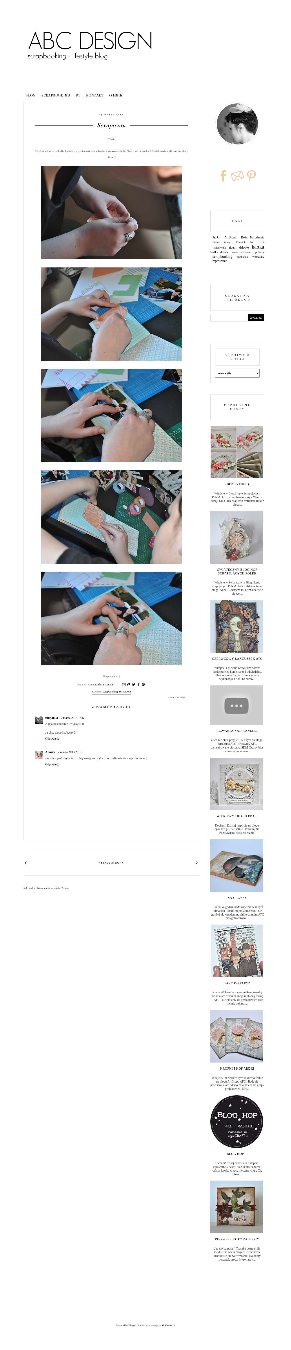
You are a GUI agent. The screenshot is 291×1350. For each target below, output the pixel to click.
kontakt (95, 95)
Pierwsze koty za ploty (237, 1239)
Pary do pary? (237, 983)
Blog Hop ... (237, 1154)
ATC (216, 237)
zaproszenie (220, 261)
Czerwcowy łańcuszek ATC (237, 658)
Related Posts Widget (176, 697)
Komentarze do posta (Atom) (53, 888)
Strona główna (111, 863)
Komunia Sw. (245, 242)
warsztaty (258, 256)
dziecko (244, 247)
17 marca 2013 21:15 (69, 752)
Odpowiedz (52, 738)
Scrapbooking (55, 95)
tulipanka (51, 718)
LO (261, 242)
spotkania (242, 256)
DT (78, 95)
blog (31, 95)
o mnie (115, 95)
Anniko (50, 752)
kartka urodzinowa (241, 252)
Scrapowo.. (111, 125)
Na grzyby (237, 897)
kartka (258, 247)
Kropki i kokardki (237, 1068)
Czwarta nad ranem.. (237, 730)
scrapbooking (110, 691)
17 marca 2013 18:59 (72, 718)
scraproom (125, 691)
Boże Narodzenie (252, 237)
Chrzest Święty (221, 242)
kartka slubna (219, 252)
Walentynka (219, 247)
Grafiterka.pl (168, 1325)
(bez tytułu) (237, 484)
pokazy (259, 252)
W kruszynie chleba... (237, 816)
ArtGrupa (230, 237)
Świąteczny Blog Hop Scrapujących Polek (237, 571)
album (232, 247)
